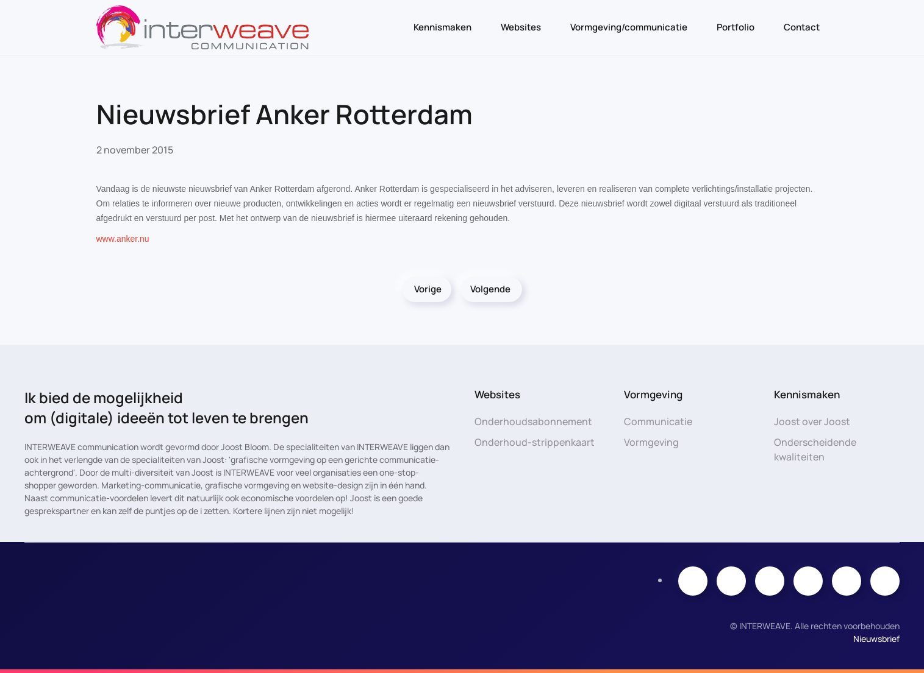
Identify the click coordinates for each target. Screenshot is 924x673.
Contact (802, 27)
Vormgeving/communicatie (628, 27)
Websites (521, 27)
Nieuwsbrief (876, 638)
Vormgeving (651, 442)
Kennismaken (442, 27)
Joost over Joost (812, 421)
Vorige (428, 289)
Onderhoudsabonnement (533, 421)
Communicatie (658, 421)
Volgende (490, 289)
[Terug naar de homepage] (202, 27)
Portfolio (735, 27)
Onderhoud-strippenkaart (535, 442)
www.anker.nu (122, 239)
